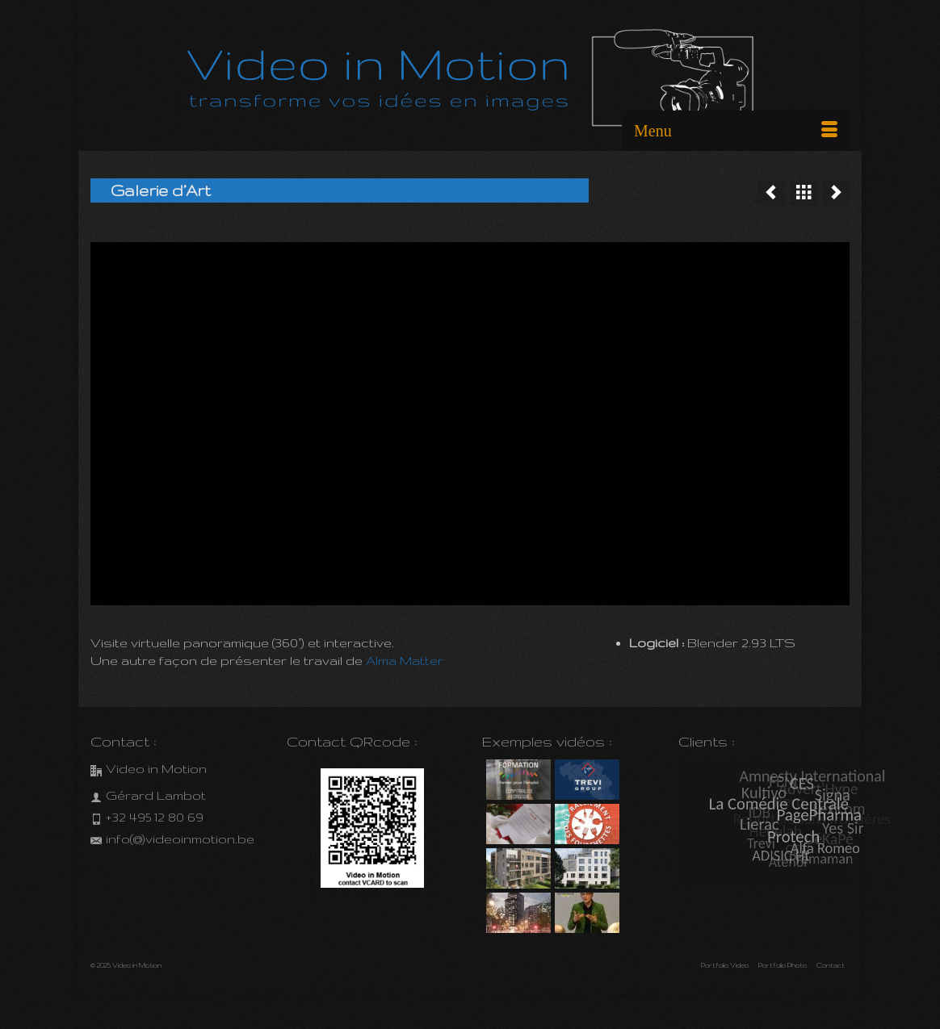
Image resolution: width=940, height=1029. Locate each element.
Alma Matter (404, 660)
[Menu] (736, 131)
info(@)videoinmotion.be (172, 839)
